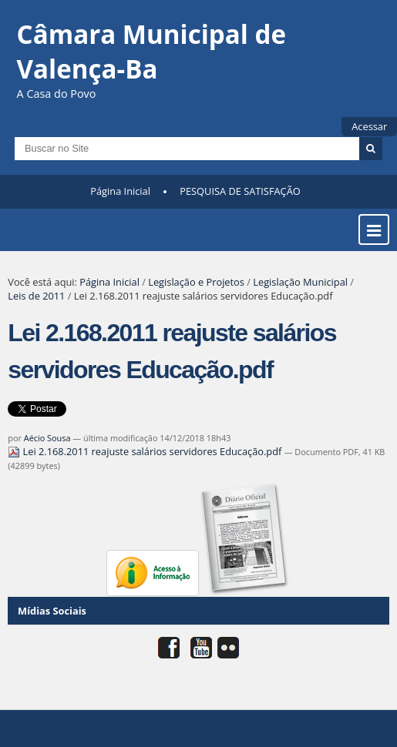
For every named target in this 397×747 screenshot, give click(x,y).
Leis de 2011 (36, 296)
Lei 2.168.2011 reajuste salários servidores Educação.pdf (146, 451)
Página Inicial (120, 191)
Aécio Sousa (47, 438)
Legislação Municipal (300, 282)
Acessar (369, 126)
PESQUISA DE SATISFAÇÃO (240, 191)
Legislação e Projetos (196, 282)
